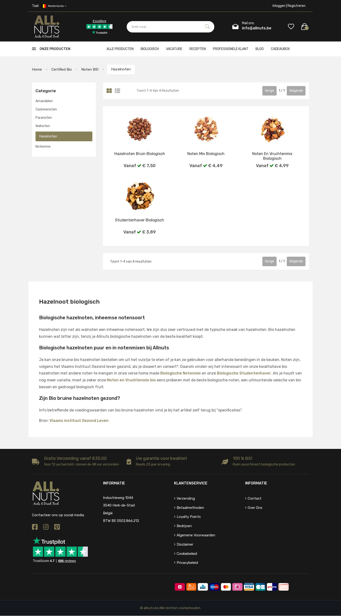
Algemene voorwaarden (196, 535)
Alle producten (120, 49)
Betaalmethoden (190, 508)
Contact (254, 499)
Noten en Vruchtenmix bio (131, 380)
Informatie (256, 483)
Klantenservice (190, 483)
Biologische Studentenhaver (244, 373)
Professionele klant (230, 49)
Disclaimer (185, 545)
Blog (260, 49)
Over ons (255, 508)
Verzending (186, 499)
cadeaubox (280, 49)
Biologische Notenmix (180, 373)
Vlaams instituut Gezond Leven (78, 420)
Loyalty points (189, 517)
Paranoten (44, 118)
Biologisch (150, 49)
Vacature (174, 49)
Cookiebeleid (187, 554)
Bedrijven (184, 526)
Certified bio (63, 69)
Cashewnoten (46, 110)
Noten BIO (91, 69)
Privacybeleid (187, 563)
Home (37, 69)
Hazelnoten (124, 69)
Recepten (197, 49)
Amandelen (44, 101)
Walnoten (43, 126)
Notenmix (43, 147)
